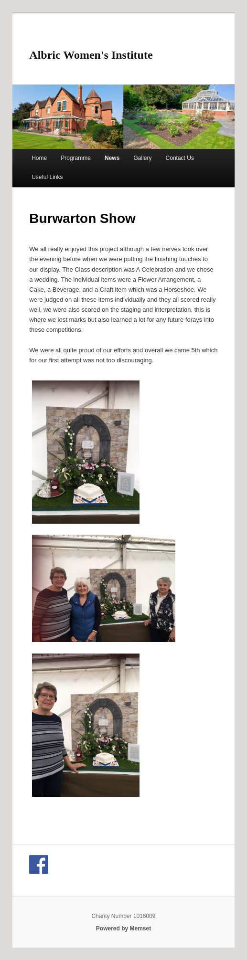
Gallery (142, 158)
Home (39, 158)
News (112, 158)
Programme (76, 158)
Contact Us (180, 158)
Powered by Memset (123, 928)
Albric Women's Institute (90, 55)
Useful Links (47, 177)
